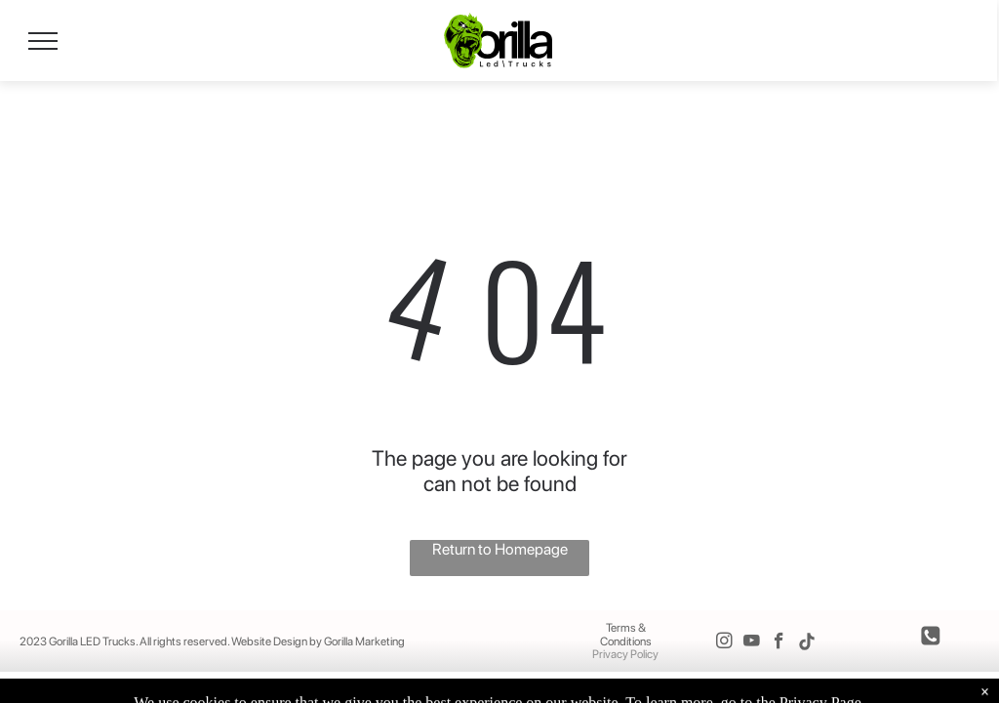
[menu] (43, 41)
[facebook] (779, 643)
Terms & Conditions (626, 634)
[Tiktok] (806, 643)
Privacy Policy (625, 654)
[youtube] (751, 643)
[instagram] (724, 643)
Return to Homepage (500, 549)
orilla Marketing (368, 641)
